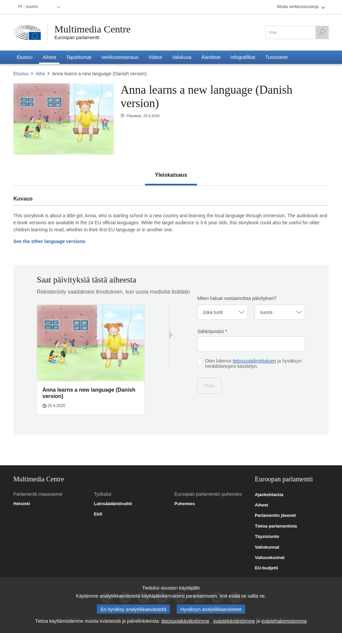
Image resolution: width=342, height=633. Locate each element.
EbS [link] (98, 514)
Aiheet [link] (261, 505)
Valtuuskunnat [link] (270, 557)
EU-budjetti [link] (266, 568)
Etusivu (21, 73)
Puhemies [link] (184, 503)
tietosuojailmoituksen (254, 361)
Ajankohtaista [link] (269, 494)
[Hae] (322, 32)
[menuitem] (38, 7)
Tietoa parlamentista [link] (276, 526)
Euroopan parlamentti (77, 37)
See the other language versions (49, 241)
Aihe (40, 73)
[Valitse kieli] (279, 312)
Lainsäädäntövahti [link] (113, 503)
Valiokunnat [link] (267, 547)
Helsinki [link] (21, 503)
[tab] (171, 175)
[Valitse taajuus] (222, 312)
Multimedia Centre (92, 29)
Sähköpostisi (212, 331)
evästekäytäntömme (234, 622)
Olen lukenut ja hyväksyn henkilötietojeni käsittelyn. (253, 363)
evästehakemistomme (284, 622)
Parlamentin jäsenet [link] (275, 515)
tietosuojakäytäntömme (185, 622)
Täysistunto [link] (267, 536)
